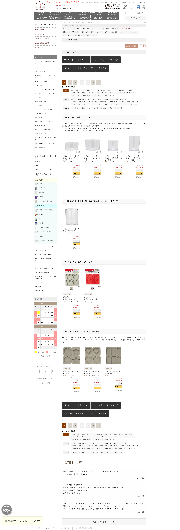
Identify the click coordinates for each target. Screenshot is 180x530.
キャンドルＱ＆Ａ (125, 2)
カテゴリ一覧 (136, 18)
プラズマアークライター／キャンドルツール (45, 174)
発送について (45, 356)
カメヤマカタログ (40, 282)
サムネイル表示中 (132, 46)
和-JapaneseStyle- (40, 125)
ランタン (37, 151)
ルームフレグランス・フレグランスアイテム (45, 138)
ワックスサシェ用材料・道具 (111, 28)
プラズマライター (68, 35)
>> (99, 82)
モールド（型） (90, 22)
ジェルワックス (74, 28)
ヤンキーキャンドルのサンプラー (102, 337)
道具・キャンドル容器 (111, 32)
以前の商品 (38, 286)
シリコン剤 (99, 32)
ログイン (65, 5)
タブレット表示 (29, 520)
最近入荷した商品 (40, 290)
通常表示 (10, 520)
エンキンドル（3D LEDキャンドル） (45, 264)
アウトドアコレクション (42, 147)
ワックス (65, 28)
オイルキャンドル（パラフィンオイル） (45, 76)
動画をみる (67, 294)
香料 (92, 32)
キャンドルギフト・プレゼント (43, 121)
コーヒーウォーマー (40, 85)
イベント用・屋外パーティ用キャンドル (45, 156)
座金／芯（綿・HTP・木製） (71, 32)
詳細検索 (143, 12)
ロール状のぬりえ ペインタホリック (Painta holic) (45, 277)
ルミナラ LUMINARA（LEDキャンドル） (45, 259)
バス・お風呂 (38, 105)
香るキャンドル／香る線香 (42, 129)
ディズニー (38, 162)
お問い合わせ (142, 2)
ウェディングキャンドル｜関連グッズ (45, 109)
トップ (63, 22)
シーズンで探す (40, 34)
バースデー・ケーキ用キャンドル (44, 89)
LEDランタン (38, 166)
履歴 (145, 22)
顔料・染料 (85, 32)
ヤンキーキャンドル (40, 250)
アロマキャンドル (40, 97)
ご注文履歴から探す (42, 43)
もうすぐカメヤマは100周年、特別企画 (45, 62)
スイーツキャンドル (40, 101)
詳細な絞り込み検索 (42, 38)
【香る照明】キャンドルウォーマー (45, 143)
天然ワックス (85, 28)
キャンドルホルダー (40, 71)
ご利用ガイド (134, 2)
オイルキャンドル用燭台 (42, 81)
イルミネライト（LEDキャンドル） (45, 268)
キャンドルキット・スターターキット (86, 35)
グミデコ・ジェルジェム (42, 272)
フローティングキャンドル (42, 113)
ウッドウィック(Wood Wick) (43, 254)
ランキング (39, 47)
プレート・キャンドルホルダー (128, 32)
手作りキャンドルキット (42, 133)
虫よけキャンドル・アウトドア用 (44, 93)
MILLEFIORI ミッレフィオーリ (44, 246)
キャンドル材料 (80, 22)
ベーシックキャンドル (41, 67)
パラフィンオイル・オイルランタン (45, 170)
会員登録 (58, 5)
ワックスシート (96, 28)
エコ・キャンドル (40, 117)
